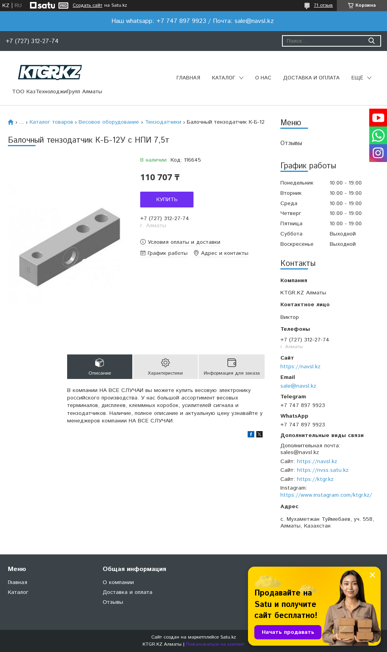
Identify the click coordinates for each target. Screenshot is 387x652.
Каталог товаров (51, 122)
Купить (167, 200)
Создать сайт (87, 5)
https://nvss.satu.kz (323, 470)
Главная (188, 78)
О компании (118, 582)
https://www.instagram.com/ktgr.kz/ (326, 495)
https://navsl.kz (300, 367)
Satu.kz (228, 637)
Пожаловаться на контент (215, 644)
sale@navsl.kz (298, 386)
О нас (263, 78)
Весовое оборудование (109, 122)
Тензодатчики (163, 122)
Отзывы (291, 143)
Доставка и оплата (311, 78)
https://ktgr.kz (315, 479)
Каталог (223, 78)
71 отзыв (323, 5)
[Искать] (371, 41)
